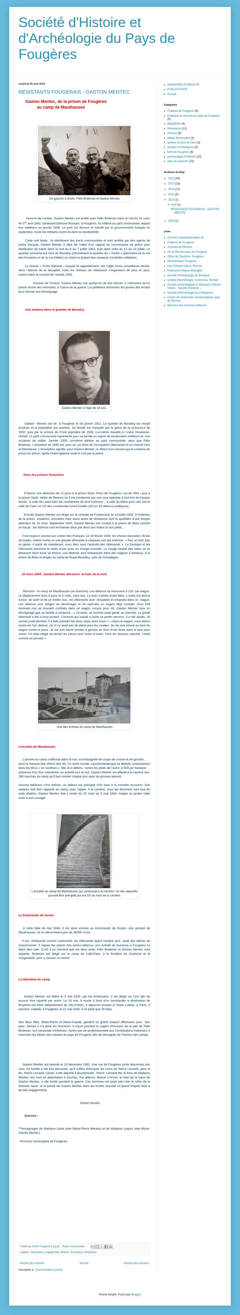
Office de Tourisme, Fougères (185, 256)
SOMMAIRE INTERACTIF (183, 84)
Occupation (76, 1252)
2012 (171, 178)
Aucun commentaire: (74, 1246)
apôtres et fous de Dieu (181, 142)
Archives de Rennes (179, 247)
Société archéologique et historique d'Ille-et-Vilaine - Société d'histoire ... (194, 286)
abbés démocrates (178, 138)
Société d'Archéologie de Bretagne (188, 275)
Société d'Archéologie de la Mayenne (190, 292)
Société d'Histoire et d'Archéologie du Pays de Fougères (96, 38)
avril (174, 204)
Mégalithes (174, 123)
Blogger (136, 1294)
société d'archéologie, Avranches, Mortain (193, 280)
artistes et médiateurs (180, 147)
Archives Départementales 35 (185, 237)
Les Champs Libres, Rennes (184, 266)
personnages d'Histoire (181, 156)
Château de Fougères (180, 111)
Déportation (37, 1252)
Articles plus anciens (136, 1263)
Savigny (172, 133)
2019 (171, 199)
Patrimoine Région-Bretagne (184, 270)
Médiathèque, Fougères (182, 261)
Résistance (90, 1252)
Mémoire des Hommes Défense (186, 305)
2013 (171, 183)
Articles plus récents (32, 1263)
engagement (52, 1252)
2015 (171, 194)
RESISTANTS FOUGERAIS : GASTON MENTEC (74, 92)
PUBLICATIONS (177, 89)
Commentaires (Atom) (49, 1269)
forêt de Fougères (178, 152)
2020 (171, 220)
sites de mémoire (177, 161)
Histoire (64, 1252)
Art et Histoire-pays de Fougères (187, 251)
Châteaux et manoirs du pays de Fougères (193, 115)
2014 (171, 189)
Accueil (84, 1263)
